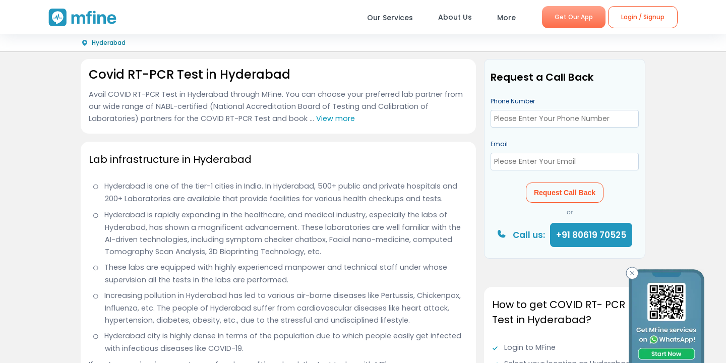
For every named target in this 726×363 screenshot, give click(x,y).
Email (499, 144)
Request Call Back (564, 193)
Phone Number (513, 101)
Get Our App (574, 17)
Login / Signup (642, 17)
